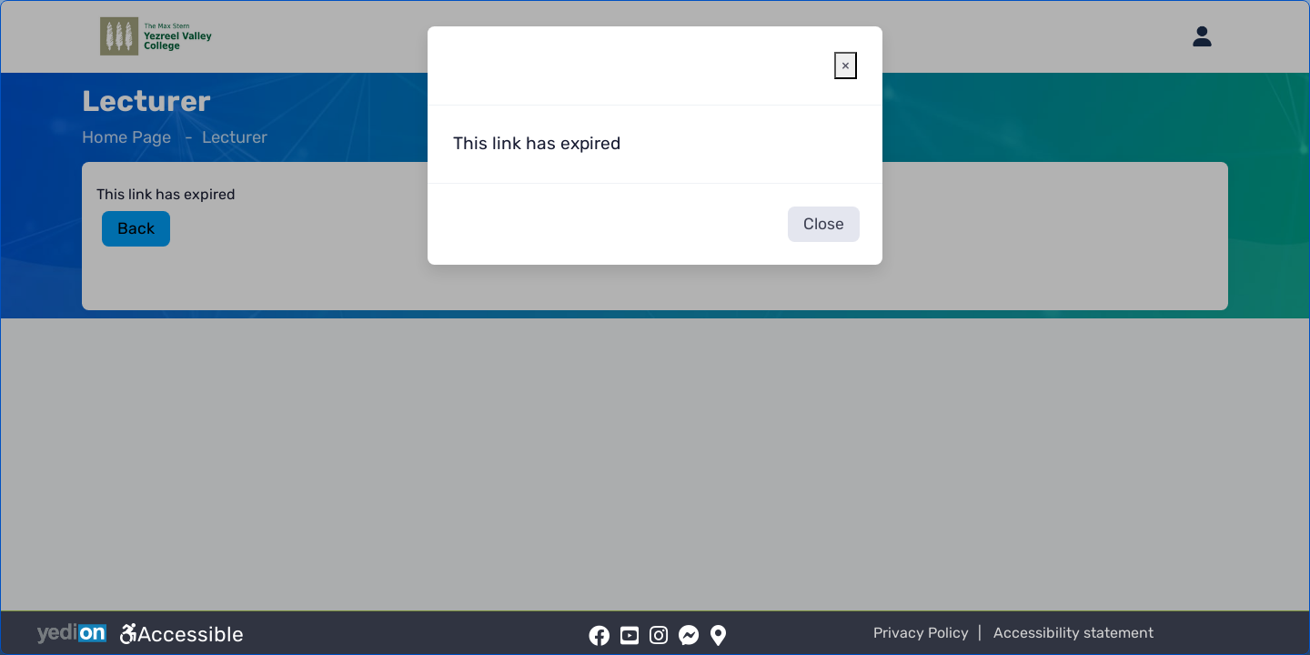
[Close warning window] (845, 65)
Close (823, 224)
